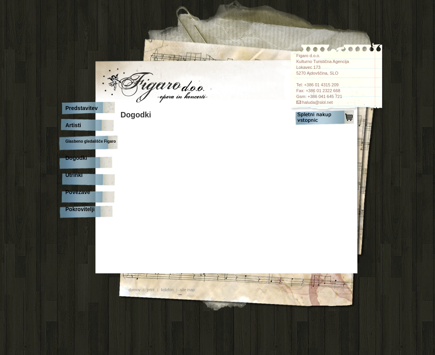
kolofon (167, 290)
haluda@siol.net (317, 102)
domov (134, 290)
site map (187, 290)
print (150, 290)
